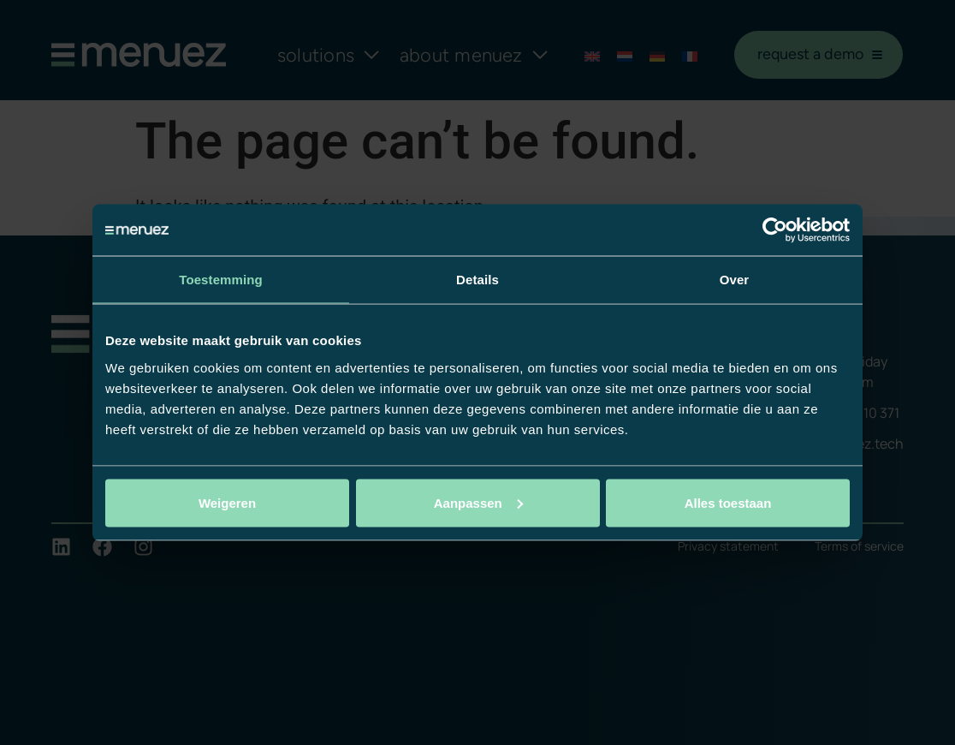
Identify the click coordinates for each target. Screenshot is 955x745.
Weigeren (227, 502)
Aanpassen (478, 502)
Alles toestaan (728, 502)
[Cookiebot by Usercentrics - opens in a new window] (775, 230)
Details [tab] (477, 279)
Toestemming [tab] (221, 279)
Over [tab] (735, 279)
